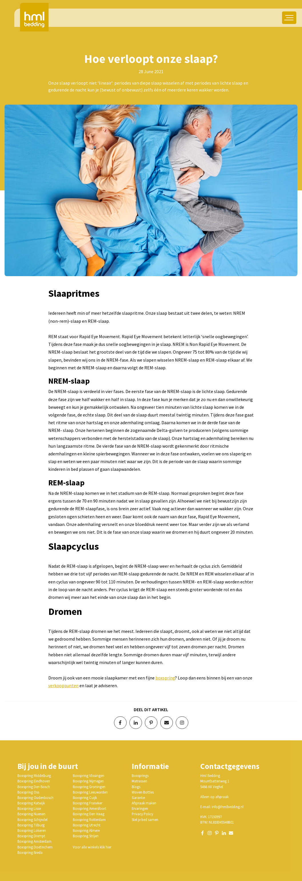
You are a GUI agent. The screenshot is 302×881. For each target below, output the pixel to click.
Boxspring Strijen (86, 836)
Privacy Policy (142, 814)
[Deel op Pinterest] (151, 722)
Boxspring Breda (30, 852)
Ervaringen (140, 808)
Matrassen (139, 781)
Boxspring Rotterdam (89, 819)
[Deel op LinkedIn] (135, 722)
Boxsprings (140, 775)
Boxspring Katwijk (31, 803)
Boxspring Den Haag (88, 814)
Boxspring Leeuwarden (90, 792)
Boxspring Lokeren (31, 830)
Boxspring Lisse (29, 808)
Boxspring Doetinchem (35, 847)
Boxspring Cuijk (85, 797)
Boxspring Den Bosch (33, 786)
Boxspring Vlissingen (88, 775)
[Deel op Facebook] (120, 722)
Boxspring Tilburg (31, 825)
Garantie (138, 797)
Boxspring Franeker (87, 803)
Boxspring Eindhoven (33, 781)
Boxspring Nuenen (31, 814)
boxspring (165, 678)
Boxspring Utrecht (86, 825)
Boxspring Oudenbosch (35, 797)
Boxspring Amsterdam (34, 841)
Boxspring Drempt (31, 836)
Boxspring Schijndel (32, 819)
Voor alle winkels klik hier (92, 847)
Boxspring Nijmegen (88, 781)
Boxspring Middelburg (34, 775)
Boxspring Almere (86, 830)
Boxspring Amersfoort (89, 808)
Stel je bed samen (145, 819)
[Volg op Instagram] (182, 722)
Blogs (136, 786)
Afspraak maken (144, 803)
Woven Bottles (143, 792)
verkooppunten (63, 685)
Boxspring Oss (28, 792)
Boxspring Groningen (89, 786)
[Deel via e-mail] (166, 722)
